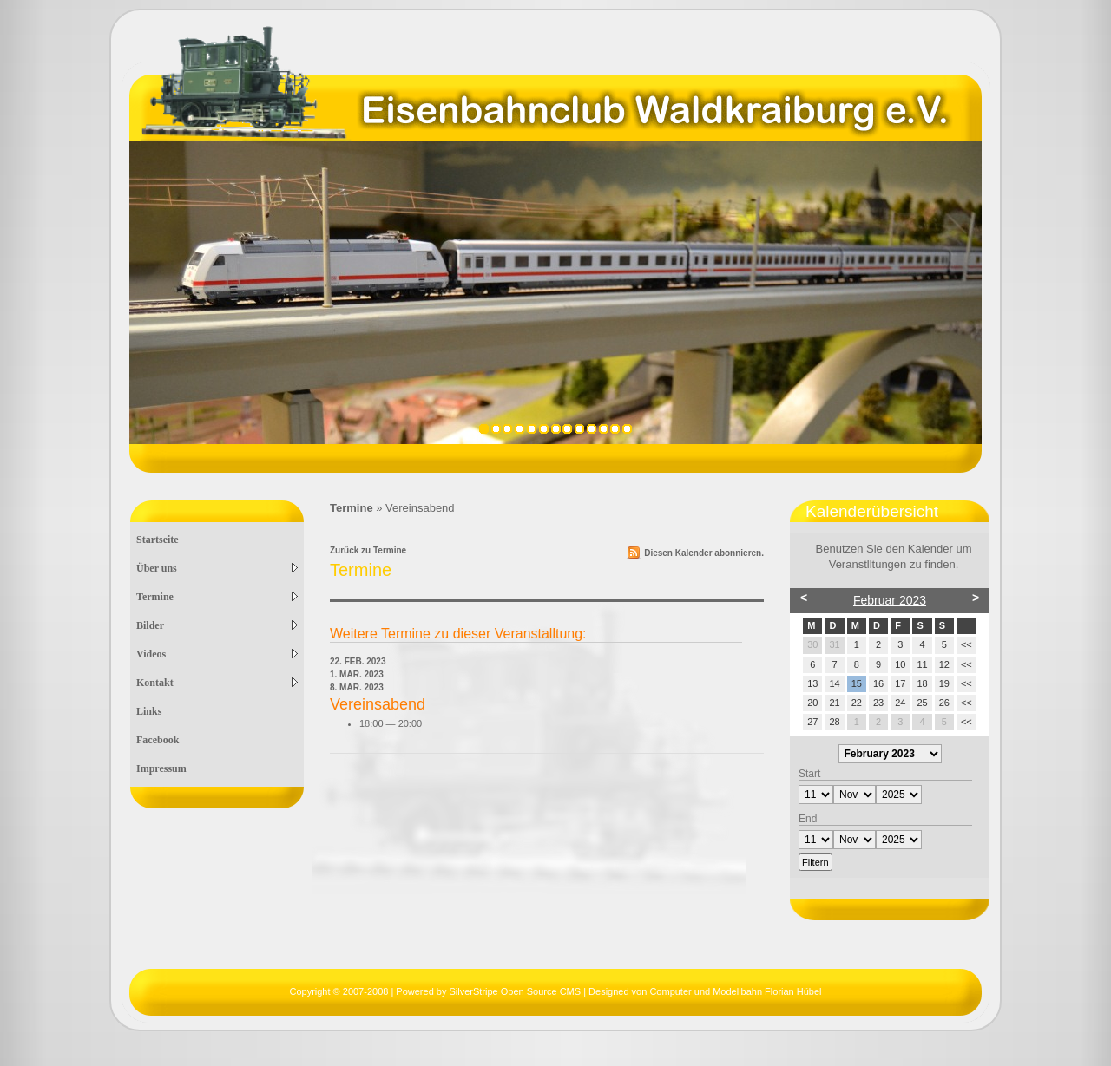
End (808, 819)
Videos (217, 654)
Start (809, 774)
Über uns (217, 568)
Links (148, 711)
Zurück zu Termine (368, 550)
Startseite (157, 539)
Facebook (157, 740)
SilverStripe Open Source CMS (515, 991)
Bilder (217, 625)
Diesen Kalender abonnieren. (704, 553)
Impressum (161, 768)
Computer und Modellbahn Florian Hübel (735, 991)
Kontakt (217, 683)
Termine (217, 597)
